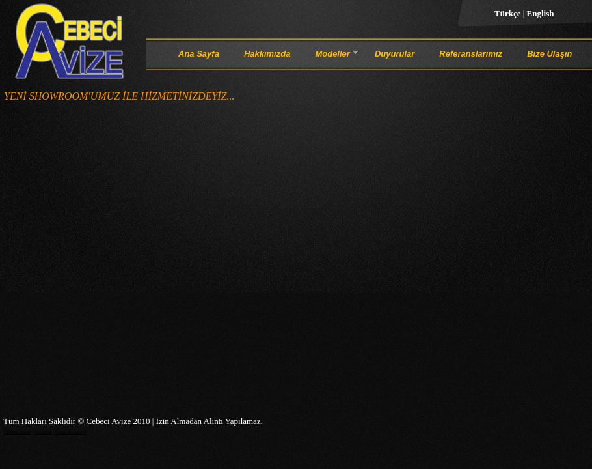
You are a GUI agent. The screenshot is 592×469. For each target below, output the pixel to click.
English (540, 13)
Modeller (332, 56)
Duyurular (394, 54)
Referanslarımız (470, 54)
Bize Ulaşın (549, 54)
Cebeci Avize (17, 432)
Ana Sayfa (198, 54)
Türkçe (508, 13)
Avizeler (42, 432)
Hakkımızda (267, 54)
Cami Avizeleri (71, 432)
